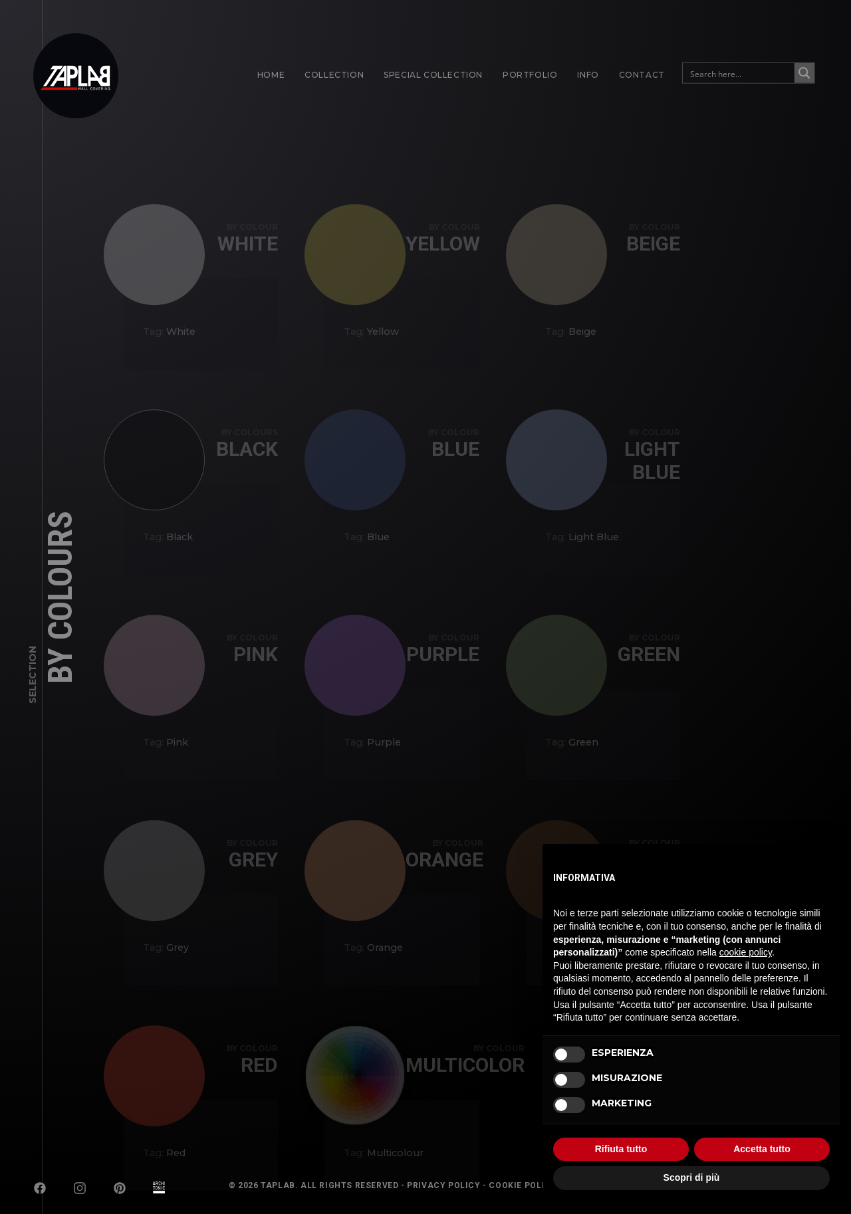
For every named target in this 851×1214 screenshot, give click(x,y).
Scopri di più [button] (692, 1177)
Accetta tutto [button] (761, 1149)
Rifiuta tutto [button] (621, 1149)
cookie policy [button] (745, 952)
